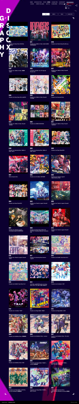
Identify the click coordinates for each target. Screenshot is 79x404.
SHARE (76, 3)
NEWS (31, 2)
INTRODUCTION (38, 2)
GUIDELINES (54, 4)
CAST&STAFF (62, 2)
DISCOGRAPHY (70, 2)
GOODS (32, 4)
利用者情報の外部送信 (11, 402)
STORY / (46, 2)
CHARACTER (55, 2)
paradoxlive (7, 3)
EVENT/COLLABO (40, 4)
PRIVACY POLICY (4, 402)
